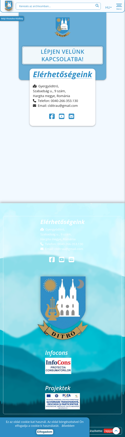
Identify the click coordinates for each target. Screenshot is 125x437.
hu (108, 7)
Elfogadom (44, 431)
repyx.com (111, 431)
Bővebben (68, 426)
